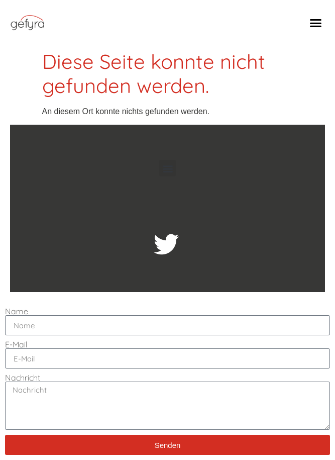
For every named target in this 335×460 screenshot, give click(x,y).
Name (16, 311)
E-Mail (16, 344)
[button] (315, 22)
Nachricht (22, 378)
